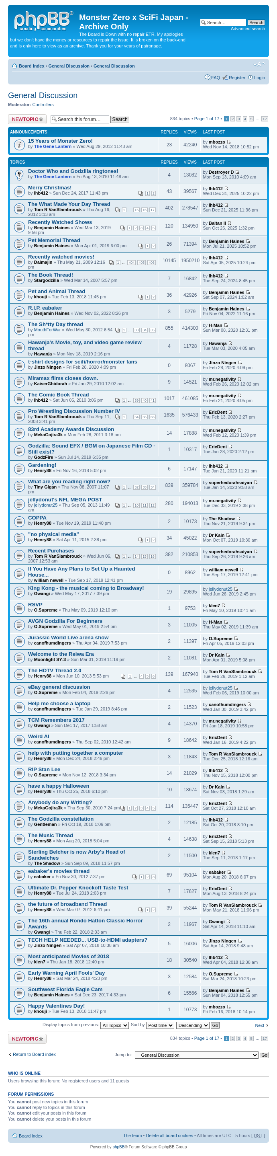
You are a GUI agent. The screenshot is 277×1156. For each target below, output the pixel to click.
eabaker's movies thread (59, 871)
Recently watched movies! (61, 257)
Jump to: (123, 1054)
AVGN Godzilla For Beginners (65, 621)
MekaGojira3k (48, 434)
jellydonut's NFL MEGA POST (65, 500)
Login (259, 77)
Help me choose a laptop (59, 703)
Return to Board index (34, 1054)
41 (153, 400)
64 (136, 417)
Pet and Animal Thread (56, 291)
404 (131, 263)
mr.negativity (222, 379)
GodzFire (43, 457)
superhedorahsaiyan (230, 482)
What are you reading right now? (69, 481)
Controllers (43, 104)
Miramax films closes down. (63, 378)
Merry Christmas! (49, 188)
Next (259, 1025)
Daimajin (43, 262)
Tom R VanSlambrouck (58, 209)
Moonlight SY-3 (50, 659)
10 (136, 505)
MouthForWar (47, 329)
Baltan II (217, 223)
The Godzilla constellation (61, 819)
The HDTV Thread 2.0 (54, 670)
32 (136, 487)
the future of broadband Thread (67, 904)
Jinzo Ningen (47, 367)
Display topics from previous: (86, 1024)
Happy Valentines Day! (56, 1006)
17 (265, 119)
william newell (48, 580)
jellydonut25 (46, 505)
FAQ (215, 77)
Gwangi (42, 593)
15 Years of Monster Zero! (60, 141)
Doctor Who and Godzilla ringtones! (73, 171)
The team (132, 1135)
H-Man (215, 325)
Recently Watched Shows (60, 222)
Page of (206, 118)
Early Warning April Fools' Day (66, 973)
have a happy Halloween (58, 786)
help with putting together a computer (75, 753)
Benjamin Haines (52, 227)
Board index (32, 66)
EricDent (218, 412)
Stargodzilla (46, 280)
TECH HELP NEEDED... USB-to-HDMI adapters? (87, 940)
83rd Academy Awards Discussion (71, 429)
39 (136, 400)
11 (145, 505)
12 (153, 505)
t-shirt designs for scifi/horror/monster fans (82, 362)
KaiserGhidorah (50, 383)
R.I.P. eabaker (45, 308)
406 (152, 263)
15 (136, 210)
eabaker (42, 876)
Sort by (152, 1024)
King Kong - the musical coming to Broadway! (86, 588)
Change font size (259, 64)
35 (153, 330)
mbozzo (217, 142)
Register (237, 77)
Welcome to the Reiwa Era (61, 654)
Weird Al (38, 736)
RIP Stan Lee (44, 769)
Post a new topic (27, 119)
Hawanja (43, 353)
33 (136, 330)
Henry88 (42, 470)
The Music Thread (50, 835)
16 (145, 210)
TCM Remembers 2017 (56, 720)
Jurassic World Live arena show (68, 637)
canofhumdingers (52, 643)
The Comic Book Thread (58, 395)
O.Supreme (46, 610)
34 (145, 330)
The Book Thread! (50, 275)
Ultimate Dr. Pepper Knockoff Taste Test (78, 888)
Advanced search (248, 28)
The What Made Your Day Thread (69, 204)
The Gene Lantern (53, 146)
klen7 (214, 605)
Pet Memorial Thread (54, 240)
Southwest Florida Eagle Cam (65, 989)
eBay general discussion (59, 687)
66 (153, 417)
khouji (40, 296)
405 (141, 263)
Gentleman (45, 824)
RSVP (35, 605)
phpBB (118, 1147)
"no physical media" (53, 534)
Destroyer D (221, 172)
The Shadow (222, 518)
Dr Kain (216, 535)
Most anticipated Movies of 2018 (68, 956)
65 (145, 417)
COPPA (37, 518)
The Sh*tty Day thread (55, 324)
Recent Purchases (51, 551)
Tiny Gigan (45, 487)
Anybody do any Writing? (60, 802)
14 (136, 556)
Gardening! (42, 465)
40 (145, 400)
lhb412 (41, 193)
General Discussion (69, 66)
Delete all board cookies (169, 1135)
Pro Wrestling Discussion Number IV (74, 411)
